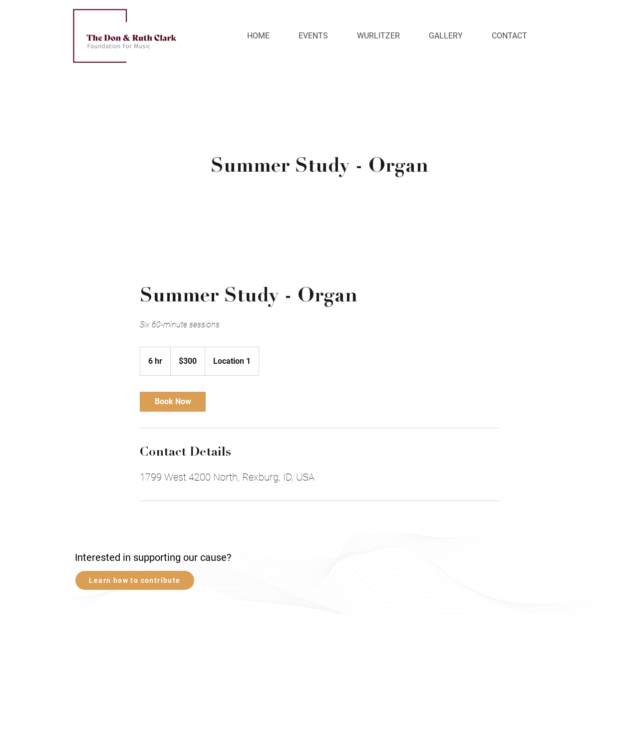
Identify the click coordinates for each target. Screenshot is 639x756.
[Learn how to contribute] (134, 580)
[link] (173, 402)
